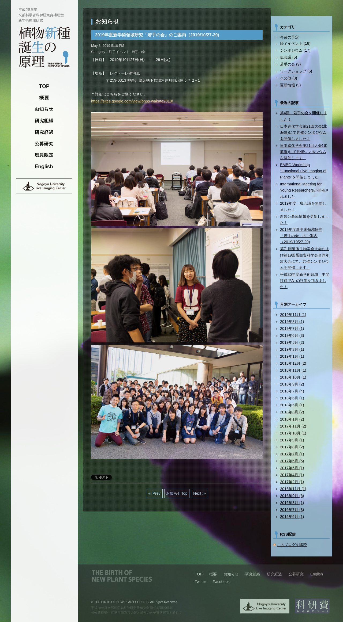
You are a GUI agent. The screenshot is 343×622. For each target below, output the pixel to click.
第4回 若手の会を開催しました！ (303, 116)
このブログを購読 (292, 545)
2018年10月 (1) (293, 377)
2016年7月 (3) (292, 509)
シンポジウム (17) (295, 50)
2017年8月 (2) (292, 447)
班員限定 (44, 155)
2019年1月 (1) (292, 356)
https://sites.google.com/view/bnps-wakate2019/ (132, 101)
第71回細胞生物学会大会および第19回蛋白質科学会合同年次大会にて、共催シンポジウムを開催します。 (304, 258)
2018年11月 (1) (293, 370)
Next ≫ (199, 493)
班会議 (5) (288, 57)
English (44, 166)
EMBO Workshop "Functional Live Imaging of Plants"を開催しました (303, 171)
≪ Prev (154, 493)
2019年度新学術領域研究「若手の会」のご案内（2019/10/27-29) (301, 235)
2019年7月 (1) (292, 328)
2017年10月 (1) (293, 433)
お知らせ (44, 109)
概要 (44, 97)
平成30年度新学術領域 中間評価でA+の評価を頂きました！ (304, 280)
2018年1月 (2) (292, 419)
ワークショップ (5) (296, 71)
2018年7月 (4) (292, 391)
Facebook (221, 581)
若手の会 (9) (290, 64)
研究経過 (44, 132)
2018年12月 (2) (293, 363)
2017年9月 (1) (292, 440)
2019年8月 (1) (292, 321)
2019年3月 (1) (292, 349)
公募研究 (44, 143)
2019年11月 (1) (293, 314)
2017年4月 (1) (292, 475)
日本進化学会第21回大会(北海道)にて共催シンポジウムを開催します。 (303, 151)
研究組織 (44, 120)
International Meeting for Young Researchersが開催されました (304, 190)
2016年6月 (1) (292, 516)
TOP (44, 86)
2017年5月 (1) (292, 468)
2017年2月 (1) (292, 482)
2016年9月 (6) (292, 496)
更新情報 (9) (290, 85)
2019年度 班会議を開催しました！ (303, 206)
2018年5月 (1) (292, 405)
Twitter (200, 581)
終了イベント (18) (295, 43)
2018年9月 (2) (292, 384)
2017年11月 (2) (293, 426)
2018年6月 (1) (292, 398)
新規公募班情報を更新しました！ (304, 219)
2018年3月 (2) (292, 412)
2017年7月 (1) (292, 454)
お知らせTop (176, 493)
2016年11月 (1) (293, 489)
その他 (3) (288, 78)
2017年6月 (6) (292, 461)
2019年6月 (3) (292, 335)
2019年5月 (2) (292, 342)
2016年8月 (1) (292, 503)
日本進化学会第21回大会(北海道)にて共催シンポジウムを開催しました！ (303, 132)
